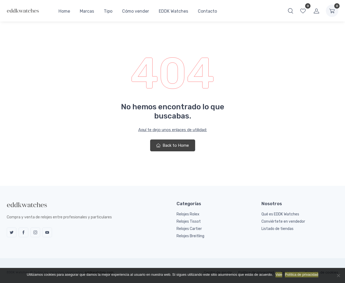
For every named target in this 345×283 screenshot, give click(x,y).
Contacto (207, 11)
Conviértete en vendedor (283, 221)
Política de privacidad (301, 274)
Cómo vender (135, 11)
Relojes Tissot (189, 221)
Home (64, 11)
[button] (290, 11)
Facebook (23, 232)
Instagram (35, 232)
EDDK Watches (173, 11)
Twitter (11, 232)
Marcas (87, 11)
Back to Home (172, 145)
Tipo (108, 11)
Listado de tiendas (277, 228)
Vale (278, 274)
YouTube (47, 232)
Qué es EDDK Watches (280, 214)
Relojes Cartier (189, 228)
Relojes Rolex (188, 214)
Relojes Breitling (190, 236)
